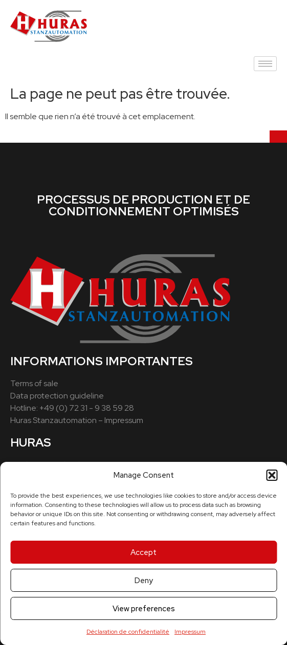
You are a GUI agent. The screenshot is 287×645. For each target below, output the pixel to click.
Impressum (190, 632)
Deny (144, 580)
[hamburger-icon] (265, 63)
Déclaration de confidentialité (127, 632)
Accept (143, 552)
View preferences (144, 609)
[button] (272, 475)
